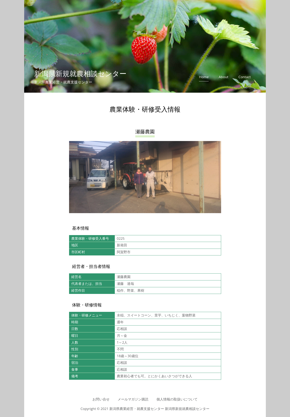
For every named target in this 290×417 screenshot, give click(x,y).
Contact (244, 77)
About (223, 77)
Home (204, 77)
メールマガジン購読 (133, 399)
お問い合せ (101, 399)
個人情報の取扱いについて (177, 399)
